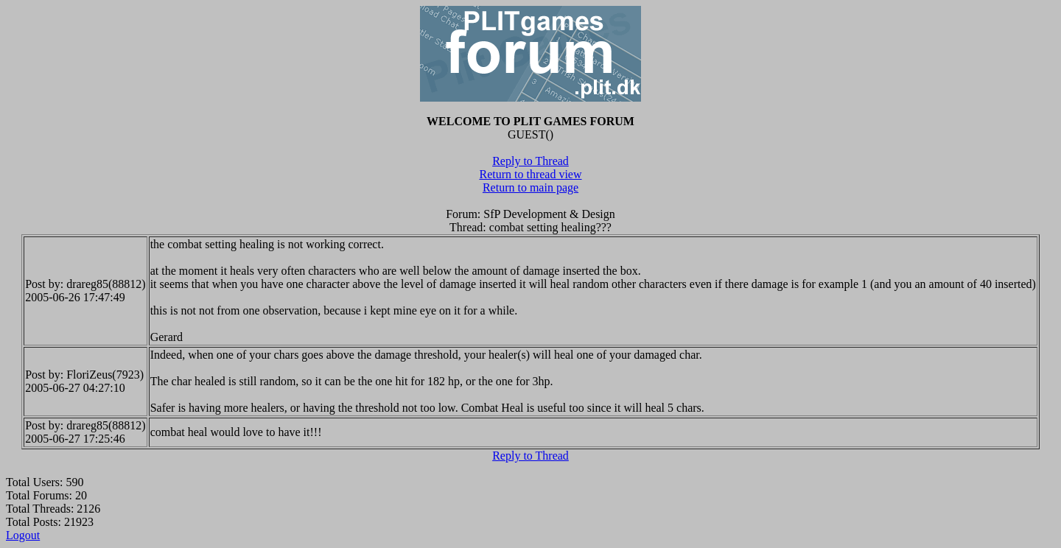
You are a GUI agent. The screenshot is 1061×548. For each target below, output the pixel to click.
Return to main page (530, 187)
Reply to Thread (530, 161)
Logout (23, 535)
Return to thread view (530, 174)
